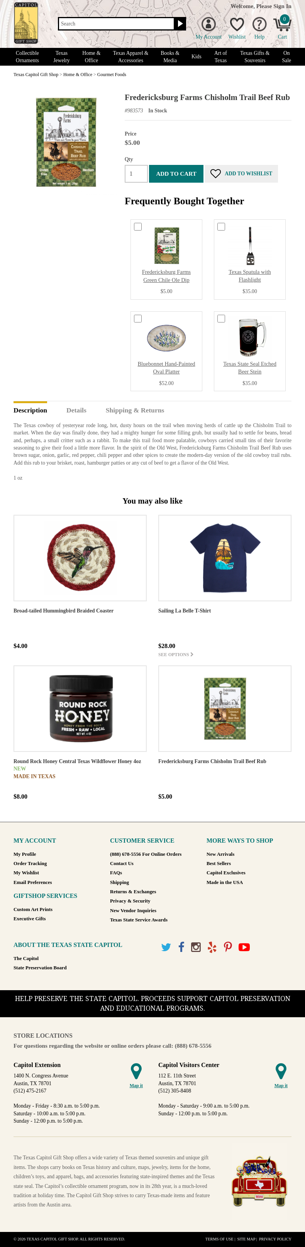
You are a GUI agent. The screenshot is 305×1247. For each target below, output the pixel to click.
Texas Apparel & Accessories (131, 56)
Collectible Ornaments (27, 56)
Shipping (119, 882)
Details (76, 410)
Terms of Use (219, 1239)
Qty (129, 159)
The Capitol (26, 958)
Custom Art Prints (33, 909)
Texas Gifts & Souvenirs (254, 56)
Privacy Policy (275, 1239)
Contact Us (122, 863)
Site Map (246, 1239)
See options (176, 654)
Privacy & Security (130, 901)
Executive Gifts (30, 918)
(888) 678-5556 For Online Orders (145, 854)
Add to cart (176, 173)
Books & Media (170, 56)
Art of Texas (220, 56)
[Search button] (179, 24)
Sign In (282, 6)
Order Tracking (30, 863)
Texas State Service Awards (139, 920)
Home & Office (91, 56)
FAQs (116, 872)
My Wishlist (26, 872)
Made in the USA (225, 882)
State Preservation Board (40, 967)
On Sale (286, 56)
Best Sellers (219, 863)
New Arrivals (220, 854)
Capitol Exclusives (226, 872)
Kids (196, 56)
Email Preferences (33, 882)
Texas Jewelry (61, 56)
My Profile (25, 854)
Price (130, 134)
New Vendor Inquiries (133, 910)
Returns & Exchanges (133, 891)
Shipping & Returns (135, 410)
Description (30, 410)
